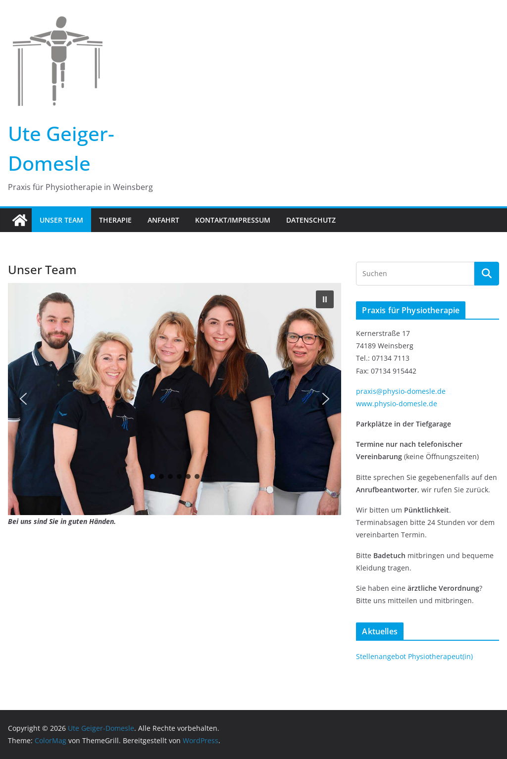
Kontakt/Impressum (232, 220)
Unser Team (61, 220)
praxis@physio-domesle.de (401, 391)
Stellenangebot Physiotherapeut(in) (414, 656)
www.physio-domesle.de (396, 403)
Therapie (115, 220)
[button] (325, 299)
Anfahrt (163, 220)
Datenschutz (311, 220)
